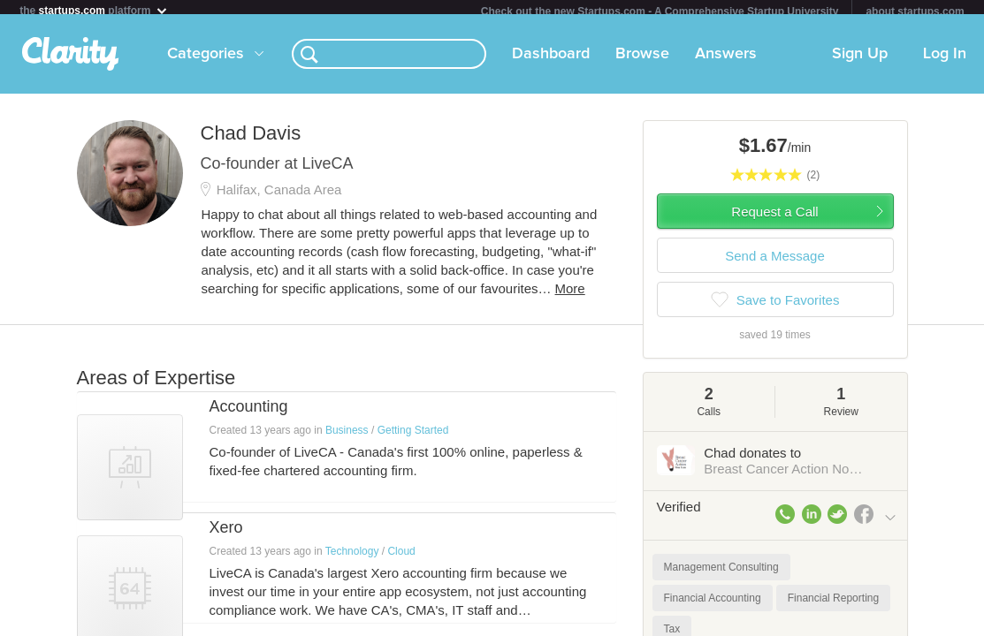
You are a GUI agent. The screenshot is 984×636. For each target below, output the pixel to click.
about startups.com (915, 11)
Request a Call (774, 218)
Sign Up (860, 61)
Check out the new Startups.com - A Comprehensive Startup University (660, 11)
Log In (944, 61)
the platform (93, 10)
